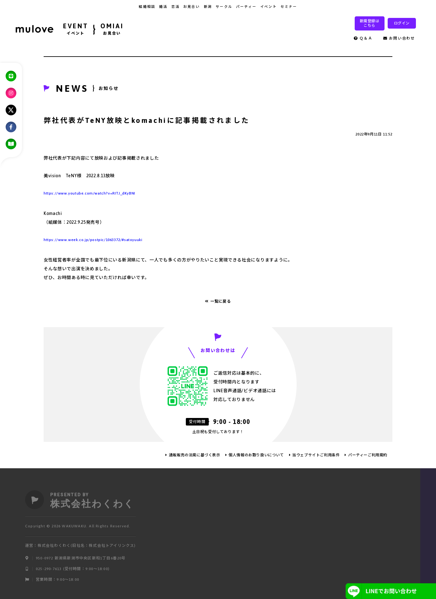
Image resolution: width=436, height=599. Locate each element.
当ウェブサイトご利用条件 (316, 455)
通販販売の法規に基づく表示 (194, 455)
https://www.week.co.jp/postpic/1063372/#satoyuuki (93, 240)
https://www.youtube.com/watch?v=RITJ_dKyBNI (89, 193)
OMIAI (112, 30)
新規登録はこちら (369, 23)
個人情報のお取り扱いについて (256, 455)
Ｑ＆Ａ (363, 38)
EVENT (76, 30)
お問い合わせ (399, 38)
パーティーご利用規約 (367, 455)
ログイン (402, 23)
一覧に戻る (218, 301)
